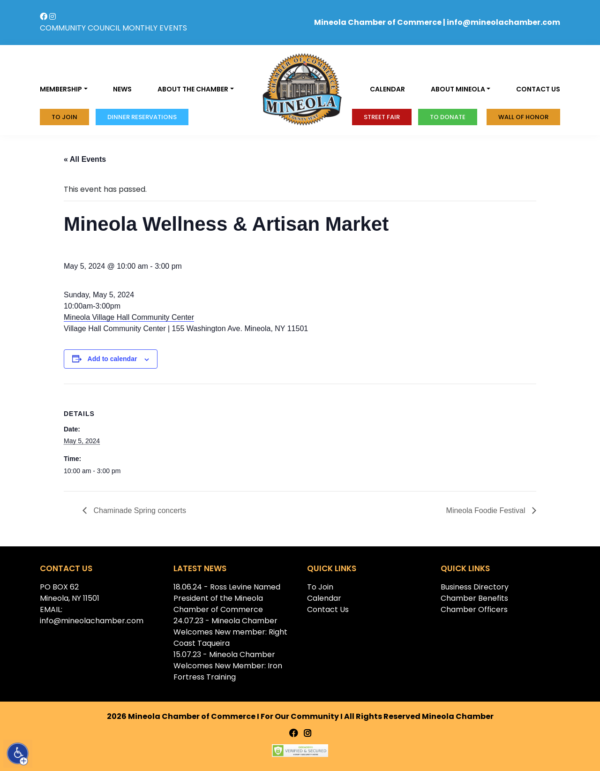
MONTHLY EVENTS (154, 28)
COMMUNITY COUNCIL (80, 28)
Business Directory (475, 587)
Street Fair (382, 117)
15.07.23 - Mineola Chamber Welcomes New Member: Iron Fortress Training (227, 665)
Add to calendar (112, 359)
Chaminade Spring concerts (138, 510)
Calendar (387, 89)
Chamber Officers (474, 609)
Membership (61, 89)
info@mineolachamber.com (503, 22)
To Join (64, 117)
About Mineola (458, 89)
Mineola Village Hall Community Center (129, 317)
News (122, 89)
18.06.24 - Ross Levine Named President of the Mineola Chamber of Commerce (226, 598)
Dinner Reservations (142, 117)
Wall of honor (523, 117)
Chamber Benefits (474, 598)
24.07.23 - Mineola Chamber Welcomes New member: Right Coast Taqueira (230, 632)
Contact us (538, 89)
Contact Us (328, 609)
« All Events (85, 159)
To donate (447, 117)
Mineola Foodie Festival (486, 510)
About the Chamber (193, 89)
